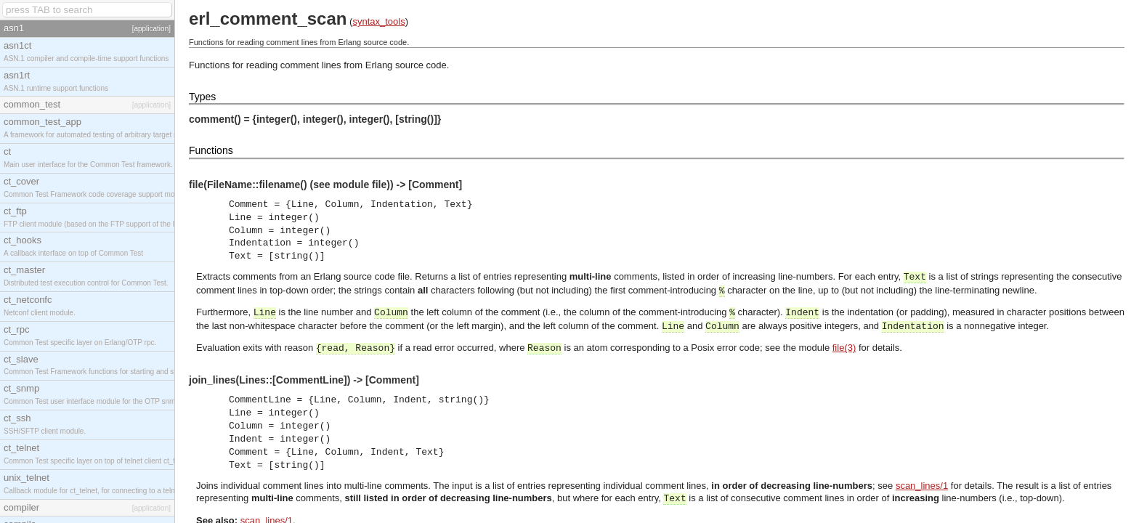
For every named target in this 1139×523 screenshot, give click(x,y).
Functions (211, 150)
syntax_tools (378, 21)
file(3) (844, 347)
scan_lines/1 (922, 485)
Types (202, 96)
